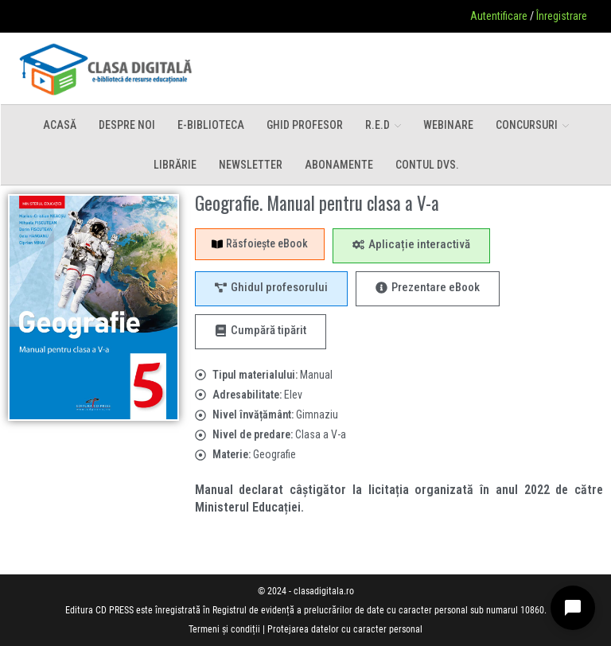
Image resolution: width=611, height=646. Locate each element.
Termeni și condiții (224, 629)
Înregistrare (561, 16)
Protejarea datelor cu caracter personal (344, 629)
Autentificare (498, 16)
